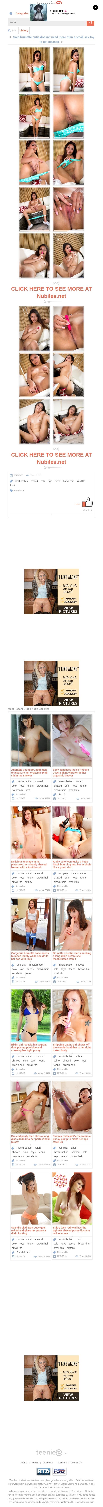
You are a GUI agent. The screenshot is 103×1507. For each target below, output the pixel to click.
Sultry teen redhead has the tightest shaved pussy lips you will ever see (71, 1230)
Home (24, 1462)
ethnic (79, 1056)
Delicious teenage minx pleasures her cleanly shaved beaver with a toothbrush (29, 864)
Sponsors (62, 1462)
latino (57, 1060)
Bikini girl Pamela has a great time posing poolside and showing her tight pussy (29, 1047)
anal (73, 1147)
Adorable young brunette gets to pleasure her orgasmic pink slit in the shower (29, 772)
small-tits (74, 790)
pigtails (71, 1247)
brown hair (68, 481)
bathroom (17, 790)
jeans (28, 973)
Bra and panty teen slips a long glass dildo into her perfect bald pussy (30, 1139)
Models (35, 1462)
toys (50, 481)
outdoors (39, 1056)
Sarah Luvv (23, 1252)
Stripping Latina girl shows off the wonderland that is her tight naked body (72, 1047)
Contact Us (76, 1462)
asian (79, 781)
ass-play (63, 873)
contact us (66, 1502)
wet (28, 790)
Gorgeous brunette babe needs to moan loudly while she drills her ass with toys (30, 956)
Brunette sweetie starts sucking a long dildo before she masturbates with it (72, 956)
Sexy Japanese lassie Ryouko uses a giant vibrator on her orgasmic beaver (71, 772)
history (24, 30)
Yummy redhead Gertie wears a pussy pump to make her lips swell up (72, 1139)
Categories (24, 13)
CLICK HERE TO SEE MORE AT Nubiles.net (51, 292)
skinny (28, 881)
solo (43, 481)
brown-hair (43, 785)
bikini (12, 485)
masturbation (21, 481)
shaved (34, 481)
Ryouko (62, 794)
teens (57, 481)
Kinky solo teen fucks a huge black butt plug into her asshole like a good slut (72, 864)
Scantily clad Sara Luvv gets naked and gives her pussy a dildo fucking (28, 1230)
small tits (80, 481)
